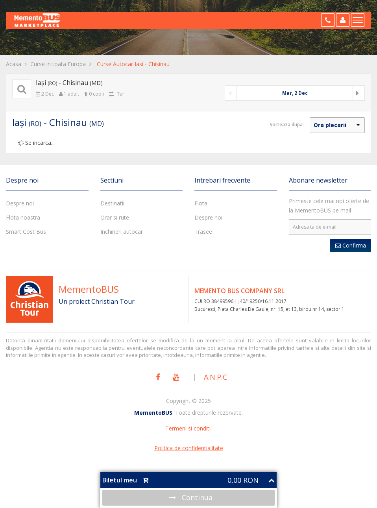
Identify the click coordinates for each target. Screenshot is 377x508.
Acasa (13, 64)
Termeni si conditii (188, 428)
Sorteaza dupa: (287, 124)
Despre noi (20, 203)
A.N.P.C (215, 377)
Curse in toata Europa (58, 64)
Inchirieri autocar (121, 231)
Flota (200, 203)
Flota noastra (23, 217)
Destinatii (112, 203)
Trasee (203, 231)
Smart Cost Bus (26, 231)
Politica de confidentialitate (188, 448)
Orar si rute (114, 217)
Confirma (350, 245)
